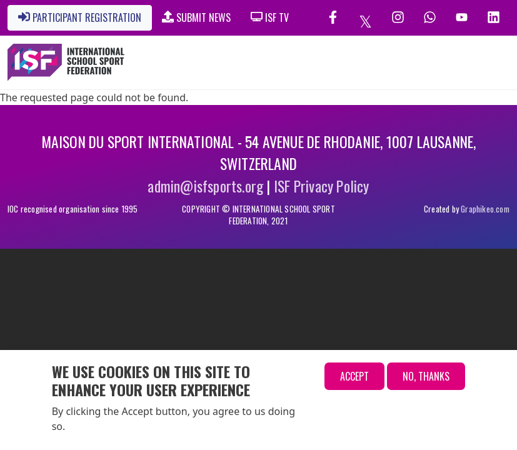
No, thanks (426, 376)
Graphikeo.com (485, 208)
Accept (354, 376)
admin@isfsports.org (205, 186)
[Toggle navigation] (446, 62)
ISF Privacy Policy (321, 186)
